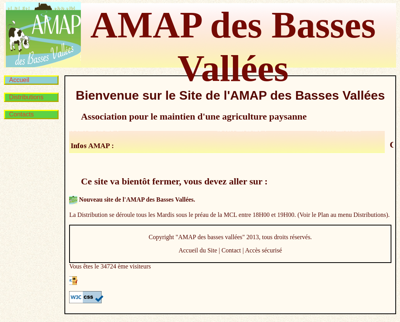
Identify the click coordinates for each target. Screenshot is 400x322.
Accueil (19, 80)
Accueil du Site (198, 250)
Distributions (26, 97)
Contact (231, 250)
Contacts (21, 114)
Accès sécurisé (263, 250)
